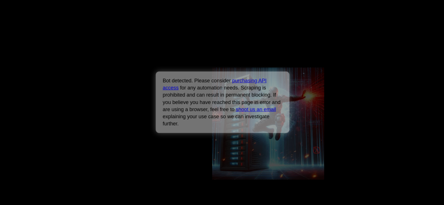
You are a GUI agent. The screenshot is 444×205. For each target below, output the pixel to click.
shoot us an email (256, 109)
